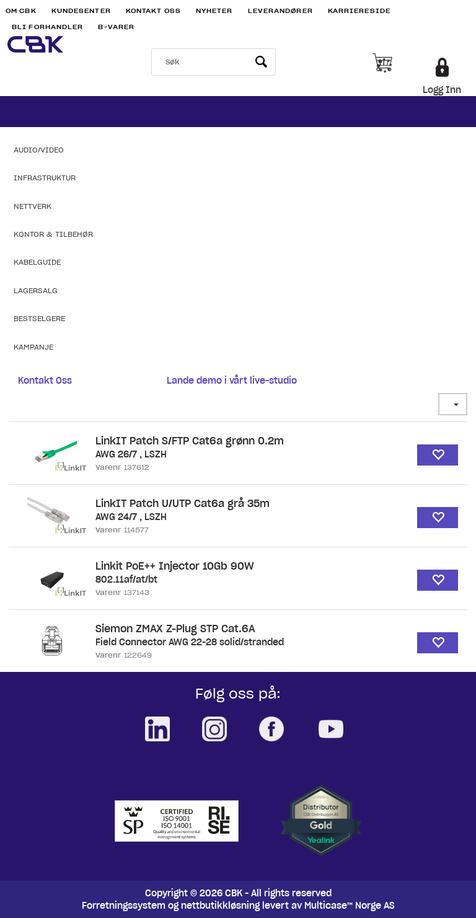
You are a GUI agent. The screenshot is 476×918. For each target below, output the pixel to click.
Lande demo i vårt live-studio (232, 380)
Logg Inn (442, 89)
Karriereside (359, 10)
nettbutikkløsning (220, 905)
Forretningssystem (123, 905)
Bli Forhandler (47, 27)
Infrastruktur (45, 177)
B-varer (116, 27)
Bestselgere (39, 318)
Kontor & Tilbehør (53, 234)
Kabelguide (37, 262)
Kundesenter (81, 10)
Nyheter (214, 10)
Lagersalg (36, 290)
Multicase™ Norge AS (349, 905)
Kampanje (33, 346)
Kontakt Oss (153, 10)
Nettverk (32, 206)
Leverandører (280, 10)
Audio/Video (39, 149)
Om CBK (21, 10)
